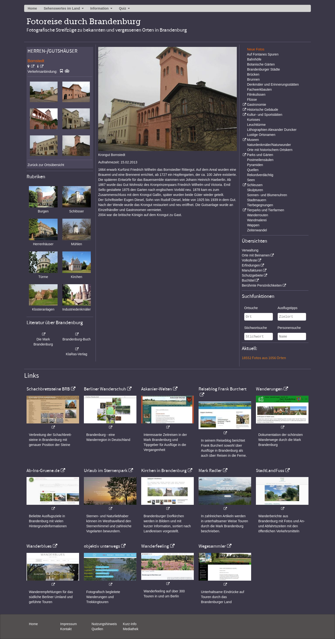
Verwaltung (250, 250)
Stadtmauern (256, 200)
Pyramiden (255, 165)
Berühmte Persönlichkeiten (262, 285)
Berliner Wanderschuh (105, 389)
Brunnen (253, 79)
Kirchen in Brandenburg (164, 470)
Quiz (122, 8)
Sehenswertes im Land (62, 8)
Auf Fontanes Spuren (262, 54)
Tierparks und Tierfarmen (265, 210)
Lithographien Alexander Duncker (272, 130)
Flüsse (252, 99)
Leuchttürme (256, 125)
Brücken (253, 74)
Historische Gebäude (262, 109)
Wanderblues (39, 546)
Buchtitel (248, 280)
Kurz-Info (129, 624)
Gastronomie (256, 104)
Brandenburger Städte (263, 69)
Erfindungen (251, 265)
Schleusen (254, 185)
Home (32, 8)
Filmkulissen (256, 94)
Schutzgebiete (252, 275)
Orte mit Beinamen (256, 255)
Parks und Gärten (260, 155)
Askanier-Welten (156, 389)
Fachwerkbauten (259, 89)
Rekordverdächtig (260, 175)
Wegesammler (212, 546)
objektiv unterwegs (102, 546)
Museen (253, 140)
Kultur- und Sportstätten (264, 115)
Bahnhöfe (254, 59)
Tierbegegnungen (260, 205)
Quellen (253, 170)
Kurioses (253, 120)
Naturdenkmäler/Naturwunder (269, 145)
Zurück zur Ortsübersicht (45, 165)
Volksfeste (249, 260)
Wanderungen (269, 389)
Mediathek (130, 629)
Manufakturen (252, 270)
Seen (251, 180)
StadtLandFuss (270, 470)
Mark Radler (210, 470)
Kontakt (65, 629)
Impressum (68, 624)
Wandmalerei (257, 220)
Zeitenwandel (257, 230)
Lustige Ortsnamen (261, 135)
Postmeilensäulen (260, 160)
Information (99, 8)
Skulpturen (255, 190)
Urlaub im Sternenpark (105, 470)
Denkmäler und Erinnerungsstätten (273, 84)
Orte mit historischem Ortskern (269, 150)
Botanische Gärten (261, 64)
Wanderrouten (257, 215)
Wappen (253, 225)
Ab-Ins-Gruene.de (43, 470)
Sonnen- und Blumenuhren (267, 195)
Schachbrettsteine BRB (48, 389)
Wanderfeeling (155, 546)
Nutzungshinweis (104, 624)
